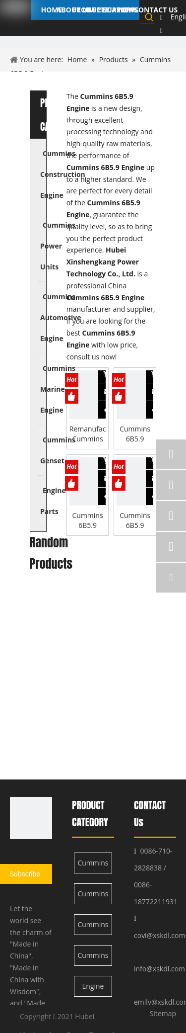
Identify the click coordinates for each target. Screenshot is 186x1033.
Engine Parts (93, 989)
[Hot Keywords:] (149, 17)
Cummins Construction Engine (93, 865)
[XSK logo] (31, 818)
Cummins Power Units (92, 896)
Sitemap (163, 1013)
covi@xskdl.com (159, 935)
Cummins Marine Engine (92, 958)
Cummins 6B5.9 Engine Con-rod (135, 520)
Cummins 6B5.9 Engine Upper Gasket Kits (87, 520)
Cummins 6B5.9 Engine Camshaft (135, 434)
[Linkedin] (161, 30)
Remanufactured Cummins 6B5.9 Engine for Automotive (87, 434)
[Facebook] (161, 17)
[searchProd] (141, 17)
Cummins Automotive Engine (93, 927)
